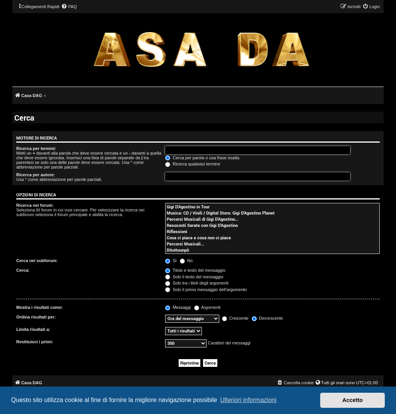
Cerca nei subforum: (37, 260)
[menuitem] (69, 6)
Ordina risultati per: (36, 317)
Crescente (235, 318)
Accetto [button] (352, 400)
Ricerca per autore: (35, 174)
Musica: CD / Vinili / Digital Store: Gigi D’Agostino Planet (272, 213)
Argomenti (207, 307)
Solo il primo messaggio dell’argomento (206, 289)
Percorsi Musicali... (272, 244)
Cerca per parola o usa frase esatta (202, 157)
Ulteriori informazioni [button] (248, 400)
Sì (170, 260)
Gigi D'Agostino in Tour (272, 207)
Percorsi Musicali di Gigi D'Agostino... (272, 219)
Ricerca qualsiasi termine (192, 164)
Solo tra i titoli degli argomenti (196, 283)
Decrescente (267, 318)
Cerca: (22, 270)
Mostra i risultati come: (39, 307)
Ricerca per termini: (36, 148)
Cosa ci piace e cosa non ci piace (272, 238)
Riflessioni (272, 231)
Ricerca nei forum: (35, 205)
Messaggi (178, 307)
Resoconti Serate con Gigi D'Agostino (272, 225)
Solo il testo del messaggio (194, 276)
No (186, 260)
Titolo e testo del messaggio (195, 270)
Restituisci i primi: (34, 341)
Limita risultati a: (33, 329)
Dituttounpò (272, 250)
